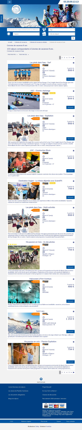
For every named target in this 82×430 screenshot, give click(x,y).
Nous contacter (70, 421)
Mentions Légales (26, 421)
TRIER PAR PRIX (12, 54)
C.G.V (11, 421)
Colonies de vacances (21, 42)
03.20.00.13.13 (71, 1)
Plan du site (44, 421)
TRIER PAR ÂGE (23, 54)
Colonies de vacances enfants (38, 42)
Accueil (10, 42)
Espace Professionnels (59, 422)
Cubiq (37, 426)
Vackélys (48, 426)
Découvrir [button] (70, 79)
